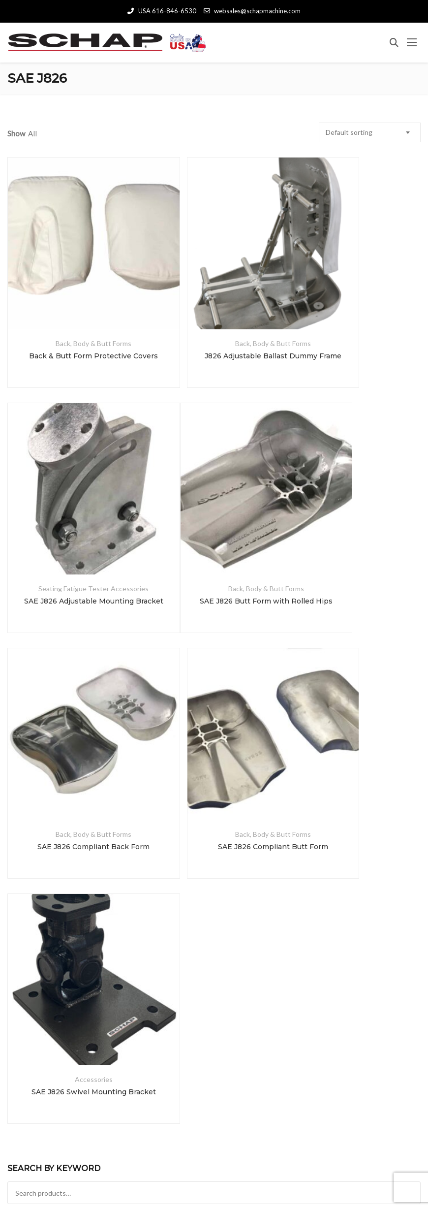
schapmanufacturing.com (362, 1173)
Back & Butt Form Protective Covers (73, 315)
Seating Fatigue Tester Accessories (353, 302)
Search (214, 851)
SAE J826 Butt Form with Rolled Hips (73, 519)
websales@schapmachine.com (252, 11)
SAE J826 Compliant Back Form (213, 519)
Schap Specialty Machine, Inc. (129, 1173)
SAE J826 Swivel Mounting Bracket (73, 724)
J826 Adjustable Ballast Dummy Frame (213, 315)
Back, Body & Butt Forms (73, 302)
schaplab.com (286, 1173)
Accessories (73, 712)
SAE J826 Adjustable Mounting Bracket (353, 315)
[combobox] (370, 132)
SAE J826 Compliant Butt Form (353, 519)
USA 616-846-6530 (161, 11)
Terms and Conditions (214, 1184)
